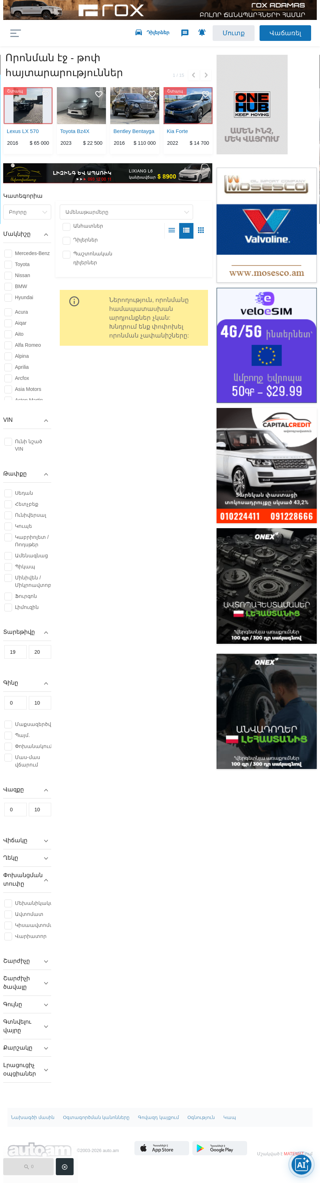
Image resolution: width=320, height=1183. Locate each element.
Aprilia (22, 367)
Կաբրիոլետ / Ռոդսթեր (32, 540)
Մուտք (234, 33)
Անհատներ (88, 226)
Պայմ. (22, 735)
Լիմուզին (27, 607)
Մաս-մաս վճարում (27, 761)
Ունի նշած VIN (28, 445)
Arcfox (22, 378)
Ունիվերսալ (30, 515)
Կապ (229, 1117)
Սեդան (24, 493)
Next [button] (206, 75)
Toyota (22, 264)
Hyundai (24, 297)
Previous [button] (193, 75)
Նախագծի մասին (32, 1117)
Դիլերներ (85, 240)
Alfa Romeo (28, 345)
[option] (28, 122)
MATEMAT (294, 1153)
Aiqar (21, 323)
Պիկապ (25, 566)
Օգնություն (201, 1117)
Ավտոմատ (29, 914)
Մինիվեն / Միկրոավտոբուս (33, 581)
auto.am (62, 33)
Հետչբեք (26, 504)
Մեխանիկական (33, 903)
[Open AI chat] (301, 1164)
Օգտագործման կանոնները (96, 1117)
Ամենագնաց (31, 555)
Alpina (22, 356)
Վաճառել (285, 33)
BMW (21, 286)
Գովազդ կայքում (158, 1117)
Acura (21, 312)
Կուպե (23, 526)
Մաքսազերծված (33, 724)
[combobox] (27, 212)
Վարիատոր (31, 936)
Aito (19, 334)
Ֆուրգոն (26, 596)
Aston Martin (29, 400)
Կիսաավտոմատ (33, 925)
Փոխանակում (33, 746)
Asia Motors (28, 389)
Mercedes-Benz (32, 253)
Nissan (22, 275)
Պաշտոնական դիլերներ (92, 258)
